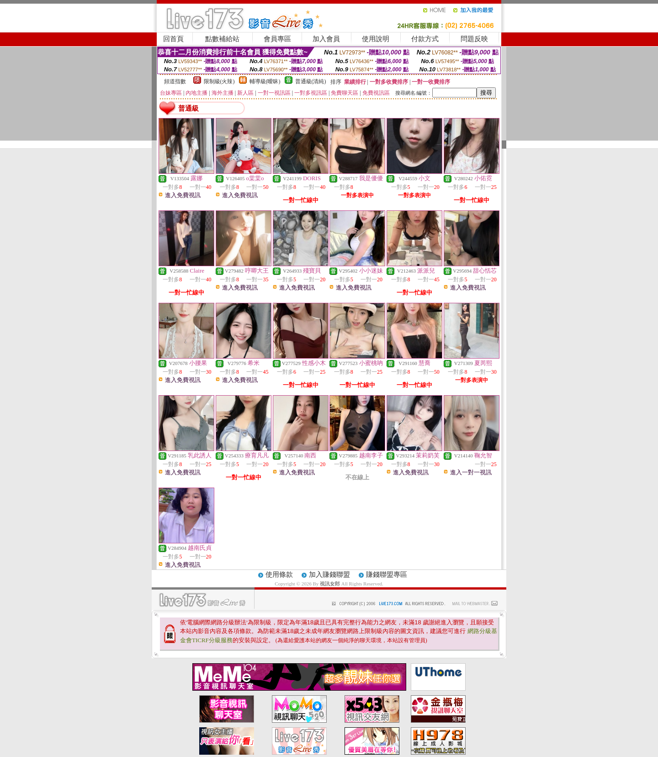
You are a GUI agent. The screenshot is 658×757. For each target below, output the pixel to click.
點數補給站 (222, 39)
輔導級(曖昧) (265, 81)
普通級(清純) (310, 81)
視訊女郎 (330, 583)
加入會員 (326, 39)
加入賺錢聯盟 (329, 574)
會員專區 (277, 39)
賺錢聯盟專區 (386, 574)
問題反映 (474, 39)
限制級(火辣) (219, 81)
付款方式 (425, 39)
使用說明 (375, 39)
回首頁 (173, 39)
